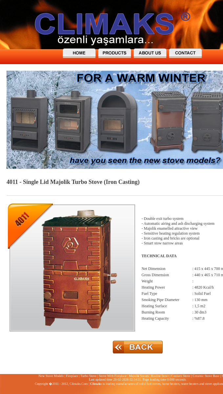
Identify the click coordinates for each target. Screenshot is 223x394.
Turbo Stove (88, 376)
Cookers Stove (181, 376)
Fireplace (72, 376)
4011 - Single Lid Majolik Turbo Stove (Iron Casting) (73, 182)
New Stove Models (51, 376)
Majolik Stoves (139, 376)
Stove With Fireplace (112, 376)
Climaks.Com (79, 383)
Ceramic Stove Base (206, 376)
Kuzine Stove (160, 376)
